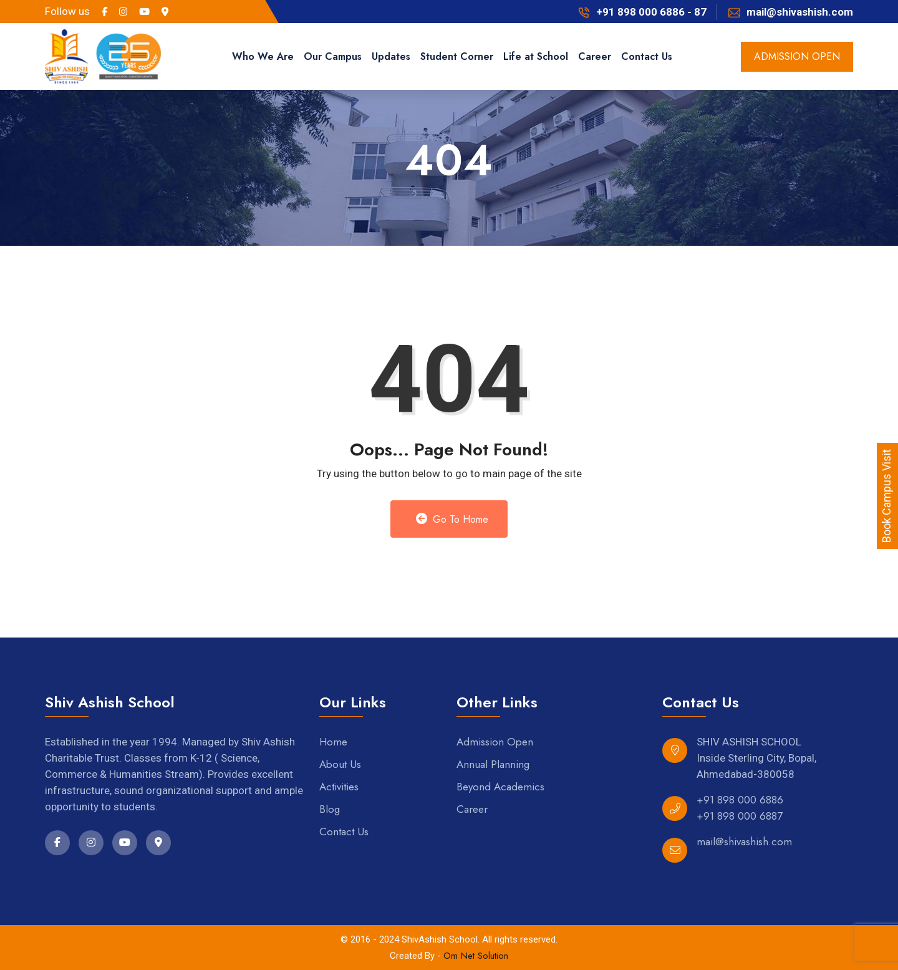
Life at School (535, 56)
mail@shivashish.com (744, 841)
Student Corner (456, 56)
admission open (797, 56)
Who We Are (263, 56)
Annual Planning (492, 764)
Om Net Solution (475, 956)
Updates (391, 56)
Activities (339, 786)
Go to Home (452, 519)
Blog (329, 809)
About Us (340, 764)
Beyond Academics (500, 786)
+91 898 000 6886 (740, 799)
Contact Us (646, 56)
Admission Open (494, 741)
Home (333, 741)
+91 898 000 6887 (740, 815)
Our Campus (333, 56)
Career (594, 56)
